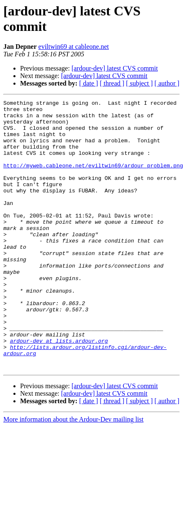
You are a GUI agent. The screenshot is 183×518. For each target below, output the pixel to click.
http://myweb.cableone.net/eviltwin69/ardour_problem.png (93, 179)
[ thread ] (112, 83)
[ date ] (88, 83)
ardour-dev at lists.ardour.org (59, 389)
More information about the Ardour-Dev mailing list (73, 473)
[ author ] (167, 83)
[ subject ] (139, 83)
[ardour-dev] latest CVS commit (115, 68)
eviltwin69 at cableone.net (74, 46)
